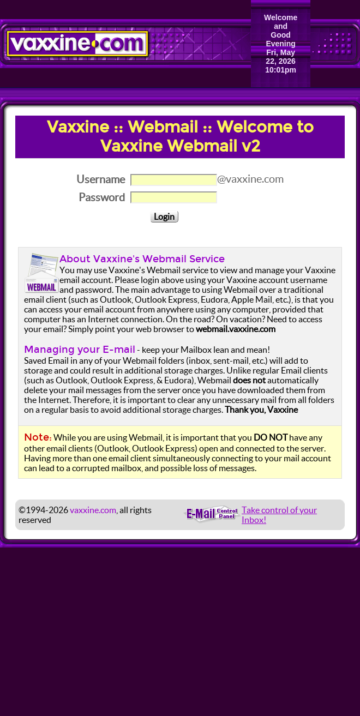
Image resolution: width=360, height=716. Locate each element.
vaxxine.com (93, 510)
